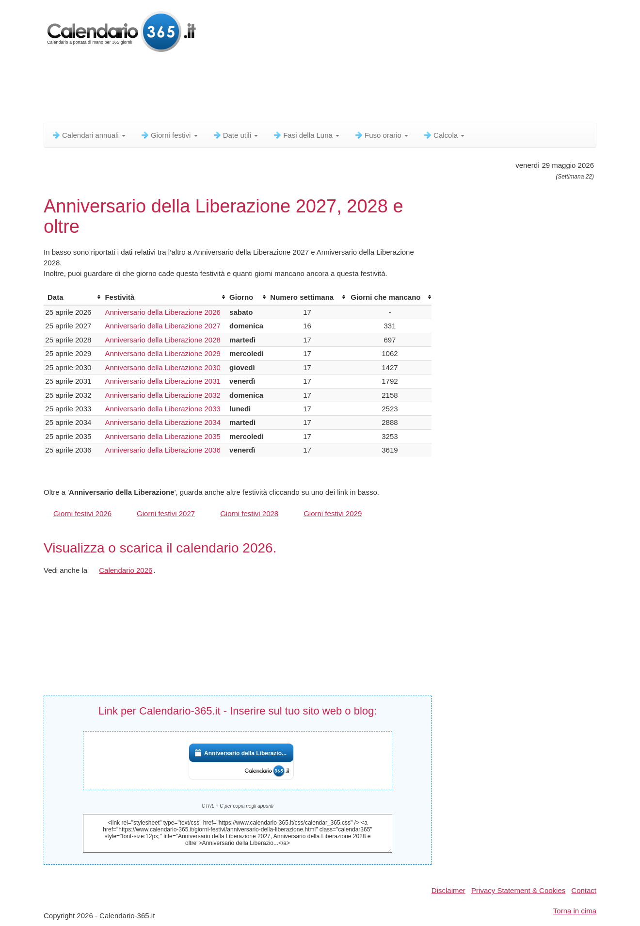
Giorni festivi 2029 (333, 513)
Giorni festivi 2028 (249, 513)
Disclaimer (448, 890)
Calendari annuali (88, 135)
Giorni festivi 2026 (82, 513)
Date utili (235, 135)
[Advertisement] (279, 90)
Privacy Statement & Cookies (518, 890)
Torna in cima (574, 911)
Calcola (443, 135)
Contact (583, 890)
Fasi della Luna (305, 135)
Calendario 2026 (125, 570)
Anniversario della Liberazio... (245, 753)
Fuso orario (381, 135)
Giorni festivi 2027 (166, 513)
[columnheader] (72, 297)
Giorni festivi (169, 135)
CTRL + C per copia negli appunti (237, 806)
